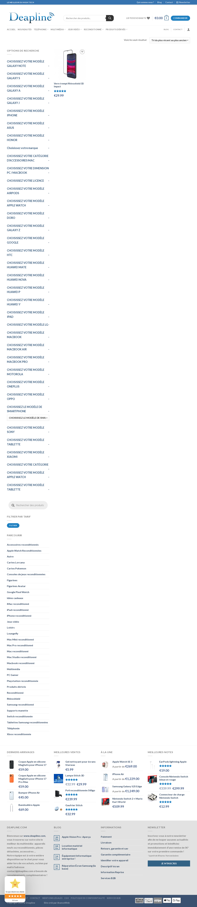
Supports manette (17, 710)
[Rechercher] (110, 18)
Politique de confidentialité (88, 898)
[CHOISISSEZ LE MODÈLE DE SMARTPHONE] (28, 418)
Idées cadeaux (15, 598)
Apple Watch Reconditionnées (24, 550)
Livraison (106, 842)
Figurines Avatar (16, 586)
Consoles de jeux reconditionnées (26, 574)
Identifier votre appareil (114, 860)
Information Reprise (112, 872)
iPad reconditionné (18, 609)
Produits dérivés (117, 29)
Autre (10, 556)
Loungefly (12, 633)
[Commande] (170, 40)
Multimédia (58, 29)
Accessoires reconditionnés (23, 544)
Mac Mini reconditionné (20, 639)
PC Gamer (12, 674)
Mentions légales (52, 898)
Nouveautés (25, 29)
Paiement (106, 836)
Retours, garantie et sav (114, 848)
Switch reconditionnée (20, 716)
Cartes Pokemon (16, 568)
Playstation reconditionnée (22, 680)
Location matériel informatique (72, 847)
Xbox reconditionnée (19, 734)
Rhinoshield (13, 698)
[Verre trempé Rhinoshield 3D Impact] (70, 64)
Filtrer (13, 525)
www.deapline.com (34, 835)
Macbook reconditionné (20, 663)
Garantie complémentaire (115, 854)
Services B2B (108, 878)
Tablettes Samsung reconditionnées (27, 722)
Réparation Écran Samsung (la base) (79, 867)
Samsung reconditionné (20, 704)
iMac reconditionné (18, 603)
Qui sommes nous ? (145, 2)
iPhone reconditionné (19, 615)
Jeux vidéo (75, 29)
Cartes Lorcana (16, 562)
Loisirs (11, 627)
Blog (159, 2)
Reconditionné (94, 29)
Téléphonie (41, 29)
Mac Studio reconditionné (21, 657)
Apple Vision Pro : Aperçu (76, 836)
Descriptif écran (110, 866)
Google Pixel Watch (18, 592)
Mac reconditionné (17, 651)
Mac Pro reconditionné (20, 645)
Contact (169, 2)
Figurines (12, 580)
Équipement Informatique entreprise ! (76, 857)
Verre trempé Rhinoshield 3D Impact (69, 85)
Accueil (11, 29)
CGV (66, 898)
